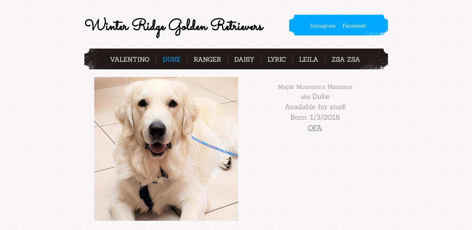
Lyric (276, 59)
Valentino (130, 59)
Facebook (354, 25)
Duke (172, 59)
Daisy (244, 59)
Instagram (323, 25)
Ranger (207, 59)
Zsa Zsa (346, 59)
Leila (309, 59)
